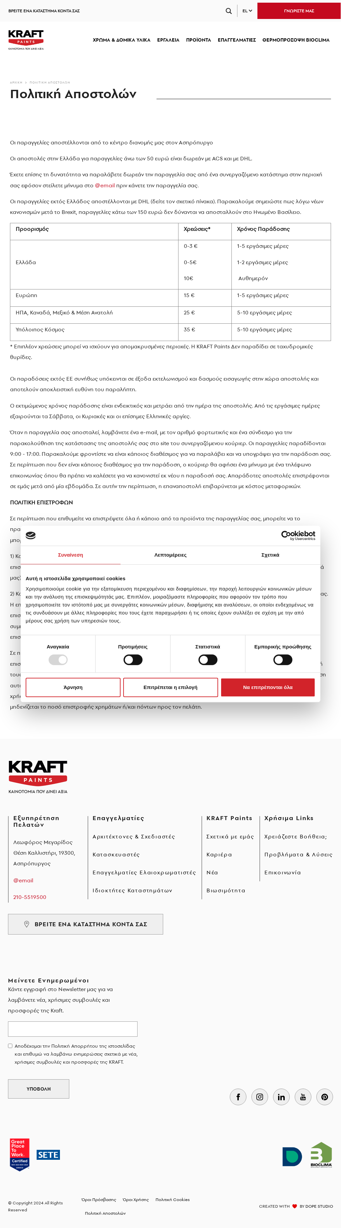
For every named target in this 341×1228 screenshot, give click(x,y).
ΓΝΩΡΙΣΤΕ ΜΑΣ (299, 11)
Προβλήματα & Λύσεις (298, 854)
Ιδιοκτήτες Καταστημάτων (132, 890)
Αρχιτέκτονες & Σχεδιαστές (134, 836)
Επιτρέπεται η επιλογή (170, 687)
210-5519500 (29, 897)
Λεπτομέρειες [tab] (171, 555)
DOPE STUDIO (319, 1206)
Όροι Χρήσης (136, 1199)
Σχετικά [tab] (270, 555)
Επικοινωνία (282, 872)
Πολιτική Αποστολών (50, 82)
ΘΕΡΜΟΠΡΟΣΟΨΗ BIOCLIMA (296, 40)
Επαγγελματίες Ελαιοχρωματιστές (144, 872)
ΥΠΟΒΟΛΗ (39, 1089)
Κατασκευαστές (116, 854)
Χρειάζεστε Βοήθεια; (295, 836)
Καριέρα (219, 854)
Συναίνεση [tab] (70, 555)
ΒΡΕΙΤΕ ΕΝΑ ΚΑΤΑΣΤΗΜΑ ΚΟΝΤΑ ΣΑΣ (44, 11)
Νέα (212, 872)
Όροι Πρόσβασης (99, 1199)
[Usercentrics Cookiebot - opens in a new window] (286, 536)
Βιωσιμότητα (226, 890)
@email (105, 185)
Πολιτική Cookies (173, 1199)
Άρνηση (73, 687)
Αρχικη (16, 82)
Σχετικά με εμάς (230, 836)
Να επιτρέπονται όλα (268, 687)
